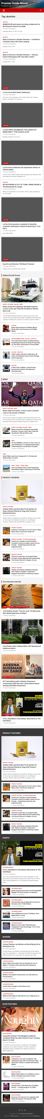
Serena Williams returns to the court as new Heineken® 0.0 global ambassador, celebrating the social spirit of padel (25, 444)
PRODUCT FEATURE (8, 506)
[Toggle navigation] (3, 10)
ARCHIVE (5, 22)
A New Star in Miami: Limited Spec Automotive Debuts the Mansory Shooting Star (23, 369)
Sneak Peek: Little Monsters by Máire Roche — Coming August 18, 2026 (25, 1086)
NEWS (21, 304)
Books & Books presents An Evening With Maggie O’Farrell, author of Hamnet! (26, 891)
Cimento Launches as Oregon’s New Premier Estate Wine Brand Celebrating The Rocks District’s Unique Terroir (25, 558)
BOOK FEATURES (10, 1004)
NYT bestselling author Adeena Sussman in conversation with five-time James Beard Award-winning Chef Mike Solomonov (21, 683)
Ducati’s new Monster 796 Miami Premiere (18, 264)
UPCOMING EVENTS (8, 714)
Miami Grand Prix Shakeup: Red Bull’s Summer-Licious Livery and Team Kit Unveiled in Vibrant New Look (20, 309)
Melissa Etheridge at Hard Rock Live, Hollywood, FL (21, 996)
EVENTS (6, 838)
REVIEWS (6, 937)
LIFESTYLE (33, 338)
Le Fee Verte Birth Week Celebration (16, 92)
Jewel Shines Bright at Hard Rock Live (16, 986)
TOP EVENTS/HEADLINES (29, 539)
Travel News (24, 465)
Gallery (16, 304)
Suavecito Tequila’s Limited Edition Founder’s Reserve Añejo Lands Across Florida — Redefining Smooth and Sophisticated (25, 544)
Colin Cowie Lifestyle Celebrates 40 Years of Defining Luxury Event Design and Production (25, 356)
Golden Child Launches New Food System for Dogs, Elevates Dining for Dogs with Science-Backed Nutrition (20, 511)
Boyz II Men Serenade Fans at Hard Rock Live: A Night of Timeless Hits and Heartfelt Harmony (20, 964)
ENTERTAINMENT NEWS (17, 338)
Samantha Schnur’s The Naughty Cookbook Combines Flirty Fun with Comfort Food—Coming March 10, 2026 (21, 1038)
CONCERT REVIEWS (8, 942)
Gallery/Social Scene (11, 275)
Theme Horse (14, 1116)
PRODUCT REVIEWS (11, 477)
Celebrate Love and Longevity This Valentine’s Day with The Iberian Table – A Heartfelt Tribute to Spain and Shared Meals (26, 1061)
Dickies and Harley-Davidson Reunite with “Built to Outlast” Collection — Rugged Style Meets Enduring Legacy (25, 571)
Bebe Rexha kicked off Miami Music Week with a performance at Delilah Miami (24, 329)
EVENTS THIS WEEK (8, 304)
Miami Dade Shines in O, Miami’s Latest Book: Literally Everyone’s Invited (25, 1075)
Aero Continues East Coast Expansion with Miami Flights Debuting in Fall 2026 (25, 468)
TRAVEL (17, 465)
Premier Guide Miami (14, 3)
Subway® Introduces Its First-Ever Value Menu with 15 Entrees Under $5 (26, 530)
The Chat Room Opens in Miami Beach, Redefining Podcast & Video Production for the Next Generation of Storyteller (25, 342)
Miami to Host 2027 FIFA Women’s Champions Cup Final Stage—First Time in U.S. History (25, 927)
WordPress (36, 1116)
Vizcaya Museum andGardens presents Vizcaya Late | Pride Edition (25, 903)
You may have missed (12, 582)
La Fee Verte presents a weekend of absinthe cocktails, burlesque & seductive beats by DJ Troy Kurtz (21, 226)
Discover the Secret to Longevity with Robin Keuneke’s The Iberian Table (25, 1098)
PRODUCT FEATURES (11, 733)
